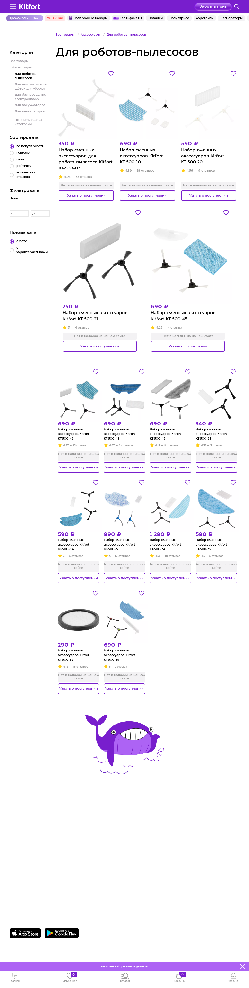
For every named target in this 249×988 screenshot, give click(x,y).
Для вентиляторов (30, 111)
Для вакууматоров (30, 105)
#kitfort (18, 853)
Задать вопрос (35, 893)
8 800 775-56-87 (36, 884)
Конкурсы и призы (30, 845)
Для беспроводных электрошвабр (30, 97)
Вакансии (138, 838)
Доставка (20, 830)
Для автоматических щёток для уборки (32, 86)
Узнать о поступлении (86, 195)
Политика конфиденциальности (163, 845)
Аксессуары (22, 67)
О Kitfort (137, 823)
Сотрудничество (146, 830)
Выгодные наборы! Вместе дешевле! (124, 966)
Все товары (19, 61)
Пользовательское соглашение (163, 853)
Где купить (22, 838)
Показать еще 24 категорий (28, 122)
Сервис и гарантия (31, 823)
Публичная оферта (149, 860)
